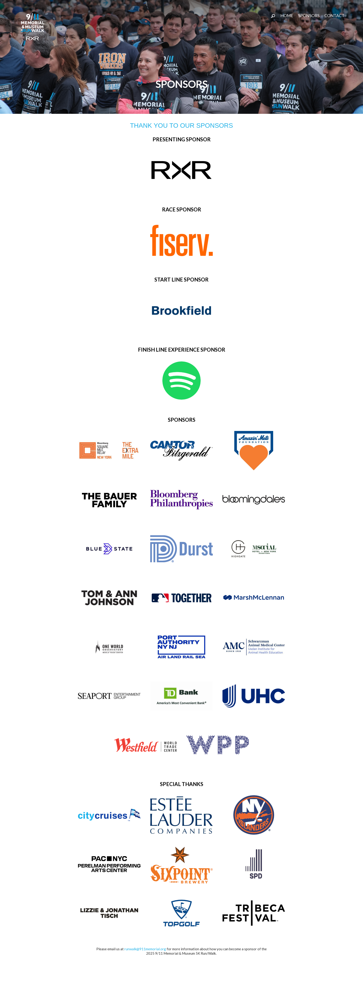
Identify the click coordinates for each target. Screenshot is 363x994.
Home (286, 15)
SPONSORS (308, 15)
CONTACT (334, 15)
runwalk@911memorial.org (145, 949)
